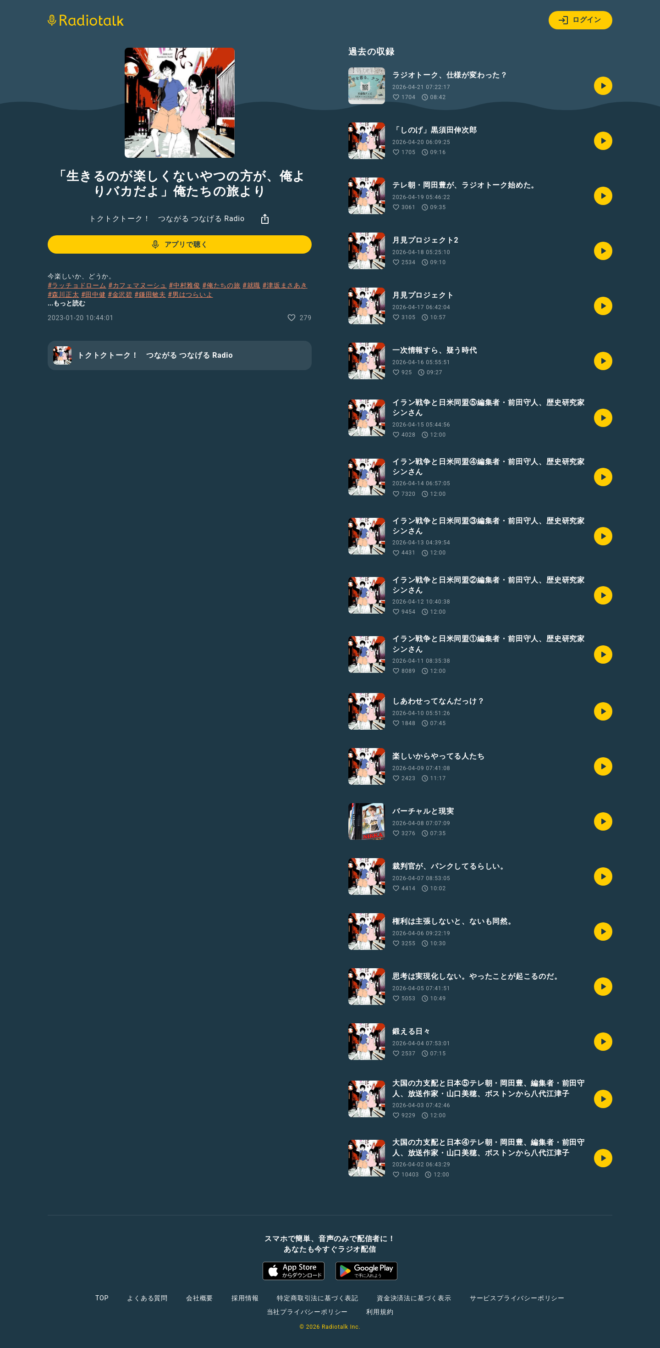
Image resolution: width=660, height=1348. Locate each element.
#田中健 (93, 294)
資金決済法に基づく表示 (414, 1298)
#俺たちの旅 (221, 285)
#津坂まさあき (284, 285)
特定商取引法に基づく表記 (317, 1298)
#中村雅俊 (184, 285)
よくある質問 (147, 1298)
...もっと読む (66, 303)
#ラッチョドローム (77, 285)
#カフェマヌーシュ (137, 285)
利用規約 (379, 1311)
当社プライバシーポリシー (307, 1311)
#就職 (251, 285)
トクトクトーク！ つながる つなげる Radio (167, 218)
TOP (102, 1298)
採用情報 (244, 1298)
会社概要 (199, 1298)
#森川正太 (63, 294)
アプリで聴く (179, 244)
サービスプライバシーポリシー (517, 1298)
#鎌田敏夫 (150, 294)
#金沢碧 (120, 294)
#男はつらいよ (190, 294)
